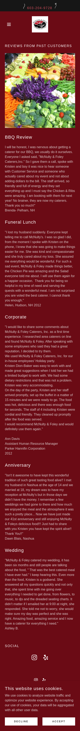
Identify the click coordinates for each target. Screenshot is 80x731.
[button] (10, 24)
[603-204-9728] (40, 6)
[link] (40, 24)
